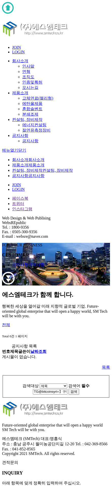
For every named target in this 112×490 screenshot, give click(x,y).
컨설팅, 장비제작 (27, 119)
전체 (6, 325)
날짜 (34, 351)
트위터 (18, 203)
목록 (106, 367)
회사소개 (20, 61)
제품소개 (20, 93)
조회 (42, 351)
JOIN (16, 47)
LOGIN (18, 52)
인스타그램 (22, 209)
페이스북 (20, 198)
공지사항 (20, 135)
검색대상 (31, 386)
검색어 (78, 386)
